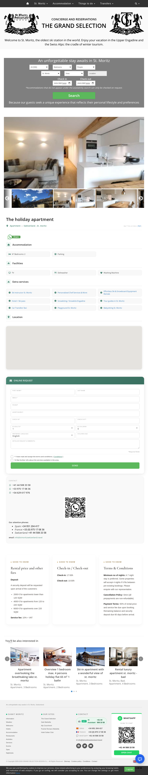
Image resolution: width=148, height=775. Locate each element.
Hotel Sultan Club (47, 732)
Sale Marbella (46, 722)
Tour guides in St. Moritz (114, 301)
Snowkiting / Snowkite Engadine (71, 301)
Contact (95, 761)
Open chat (126, 753)
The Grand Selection (48, 719)
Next (141, 198)
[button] (74, 345)
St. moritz (42, 225)
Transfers (106, 3)
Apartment (15, 225)
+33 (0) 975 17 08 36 (97, 732)
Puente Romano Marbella (50, 729)
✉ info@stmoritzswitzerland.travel (89, 740)
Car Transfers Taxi (19, 308)
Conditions (58, 456)
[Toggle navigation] (137, 3)
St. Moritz (41, 3)
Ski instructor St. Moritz (22, 292)
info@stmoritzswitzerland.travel (28, 537)
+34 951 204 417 (95, 728)
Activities (9, 739)
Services (9, 742)
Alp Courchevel (46, 725)
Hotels (8, 729)
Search (74, 95)
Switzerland (30, 225)
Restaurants (10, 736)
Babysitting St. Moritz (113, 308)
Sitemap (67, 761)
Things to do (86, 3)
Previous (7, 198)
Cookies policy (76, 761)
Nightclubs (9, 753)
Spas (8, 749)
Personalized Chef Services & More (72, 292)
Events (8, 746)
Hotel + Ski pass (18, 301)
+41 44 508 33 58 (96, 736)
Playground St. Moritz (67, 308)
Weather (9, 722)
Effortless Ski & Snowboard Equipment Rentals (120, 292)
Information (10, 719)
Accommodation (63, 3)
